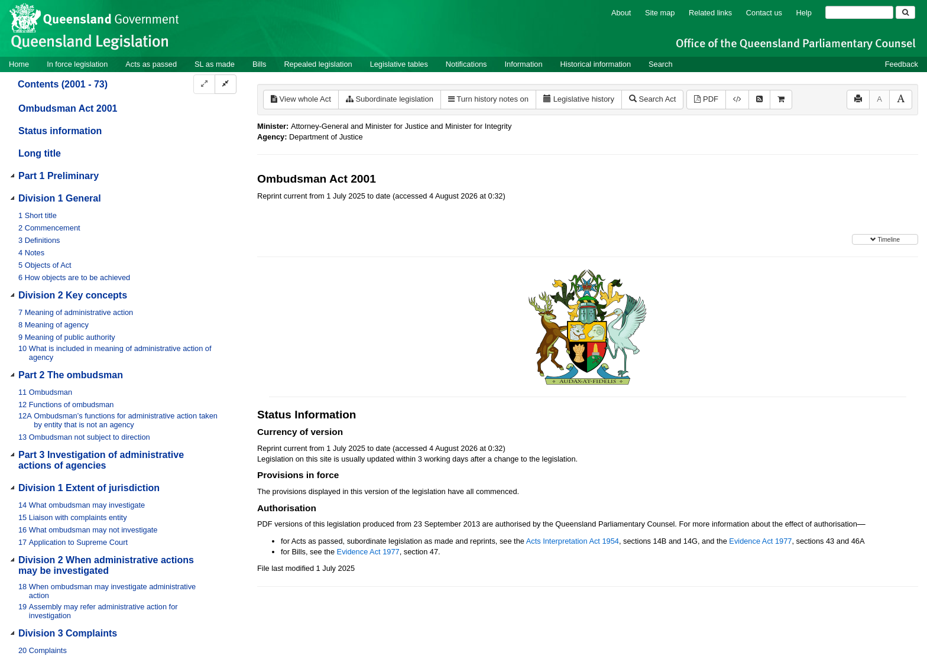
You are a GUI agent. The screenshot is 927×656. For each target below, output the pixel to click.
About (621, 12)
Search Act (652, 99)
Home (19, 64)
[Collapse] (225, 84)
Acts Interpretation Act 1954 (572, 541)
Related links (710, 12)
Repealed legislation (318, 64)
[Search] (859, 12)
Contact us (764, 12)
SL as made (215, 64)
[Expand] (204, 84)
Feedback (901, 64)
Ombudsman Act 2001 (67, 108)
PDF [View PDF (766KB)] (706, 99)
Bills (259, 64)
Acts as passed (151, 64)
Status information (60, 131)
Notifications (466, 64)
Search (661, 64)
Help (804, 12)
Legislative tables (399, 64)
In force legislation (77, 64)
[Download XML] (737, 99)
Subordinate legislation (389, 99)
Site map (660, 12)
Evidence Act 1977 (760, 541)
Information (524, 64)
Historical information (595, 64)
